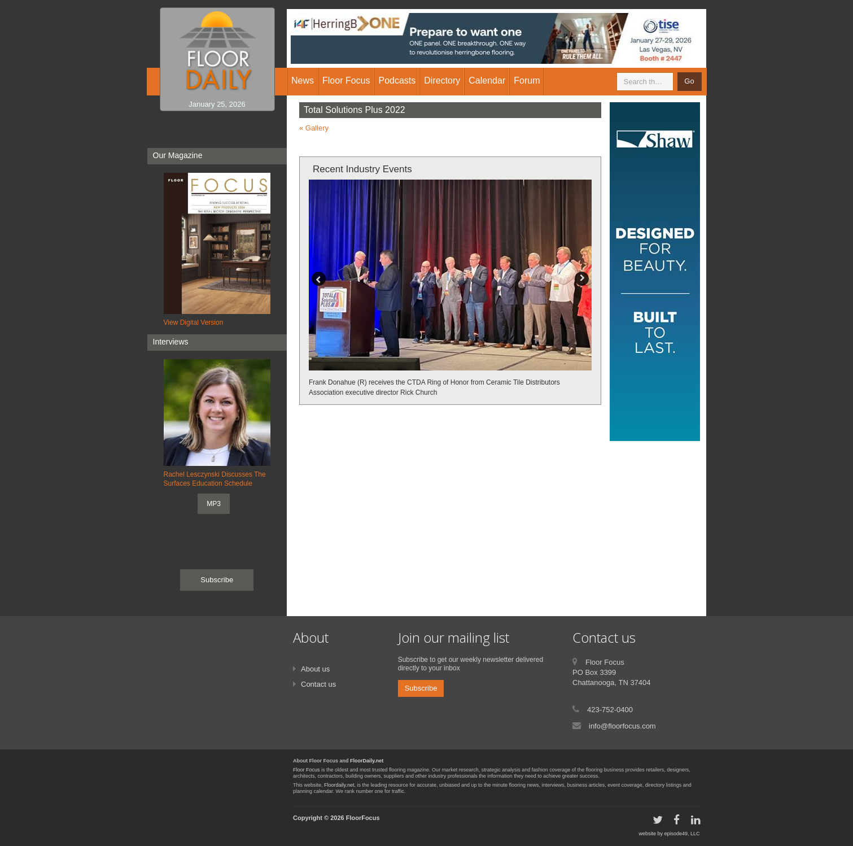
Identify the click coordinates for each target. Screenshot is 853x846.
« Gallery (314, 128)
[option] (450, 289)
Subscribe (216, 579)
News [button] (302, 80)
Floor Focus (306, 770)
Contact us (318, 684)
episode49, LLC (681, 833)
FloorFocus (363, 817)
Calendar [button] (487, 80)
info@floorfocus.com (622, 726)
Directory (442, 80)
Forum (527, 80)
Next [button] (582, 279)
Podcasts (396, 80)
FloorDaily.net (366, 761)
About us (315, 669)
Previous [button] (319, 279)
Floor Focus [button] (346, 80)
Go (689, 81)
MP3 (214, 504)
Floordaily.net (339, 785)
